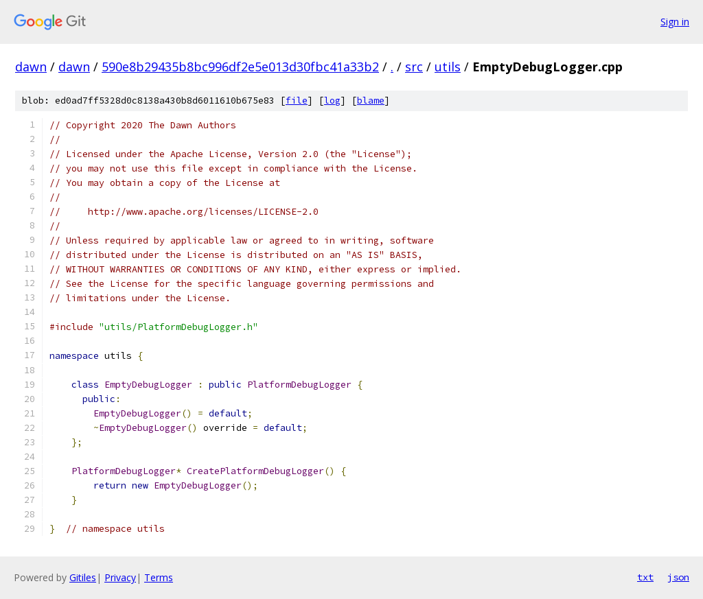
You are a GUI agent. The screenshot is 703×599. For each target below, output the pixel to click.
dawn (31, 66)
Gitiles (82, 577)
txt (645, 577)
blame (370, 100)
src (414, 66)
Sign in (674, 21)
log (332, 100)
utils (448, 66)
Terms (158, 577)
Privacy (120, 577)
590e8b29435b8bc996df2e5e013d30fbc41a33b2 (240, 66)
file (297, 100)
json (678, 577)
